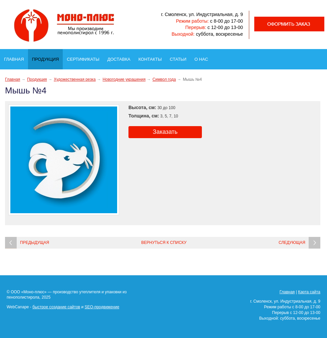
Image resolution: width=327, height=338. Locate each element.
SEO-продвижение (102, 307)
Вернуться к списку (164, 242)
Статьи (180, 57)
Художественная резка (74, 79)
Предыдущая (34, 242)
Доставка (120, 57)
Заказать (165, 131)
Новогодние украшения (123, 79)
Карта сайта (309, 292)
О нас (203, 57)
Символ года (164, 79)
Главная (16, 57)
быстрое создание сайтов (56, 307)
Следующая (292, 242)
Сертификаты (85, 57)
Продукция (47, 57)
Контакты (152, 57)
